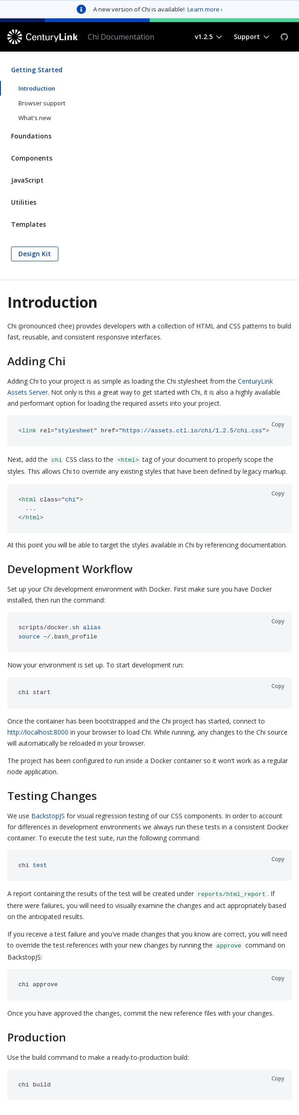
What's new (34, 118)
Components (31, 158)
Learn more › (205, 9)
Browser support (41, 103)
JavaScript (27, 180)
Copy (277, 424)
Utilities (23, 202)
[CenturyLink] (43, 36)
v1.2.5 (204, 36)
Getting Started (36, 69)
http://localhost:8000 (37, 732)
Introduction (36, 88)
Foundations (31, 136)
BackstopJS (48, 815)
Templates (28, 224)
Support (247, 36)
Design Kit (34, 253)
